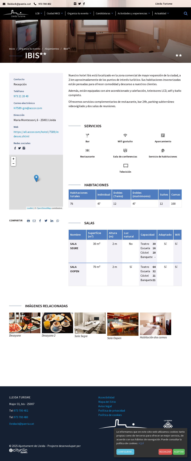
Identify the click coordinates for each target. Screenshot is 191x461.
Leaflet (30, 208)
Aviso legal (105, 406)
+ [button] (13, 159)
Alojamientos (52, 48)
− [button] (13, 163)
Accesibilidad (106, 397)
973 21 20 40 (21, 96)
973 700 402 (21, 410)
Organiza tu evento (29, 48)
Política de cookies (110, 415)
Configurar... (125, 451)
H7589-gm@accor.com (28, 108)
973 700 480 (21, 417)
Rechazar (165, 451)
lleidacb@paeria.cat (21, 423)
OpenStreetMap (44, 208)
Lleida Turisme (163, 3)
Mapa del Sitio (107, 402)
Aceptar (179, 451)
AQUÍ (141, 443)
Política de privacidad (111, 410)
